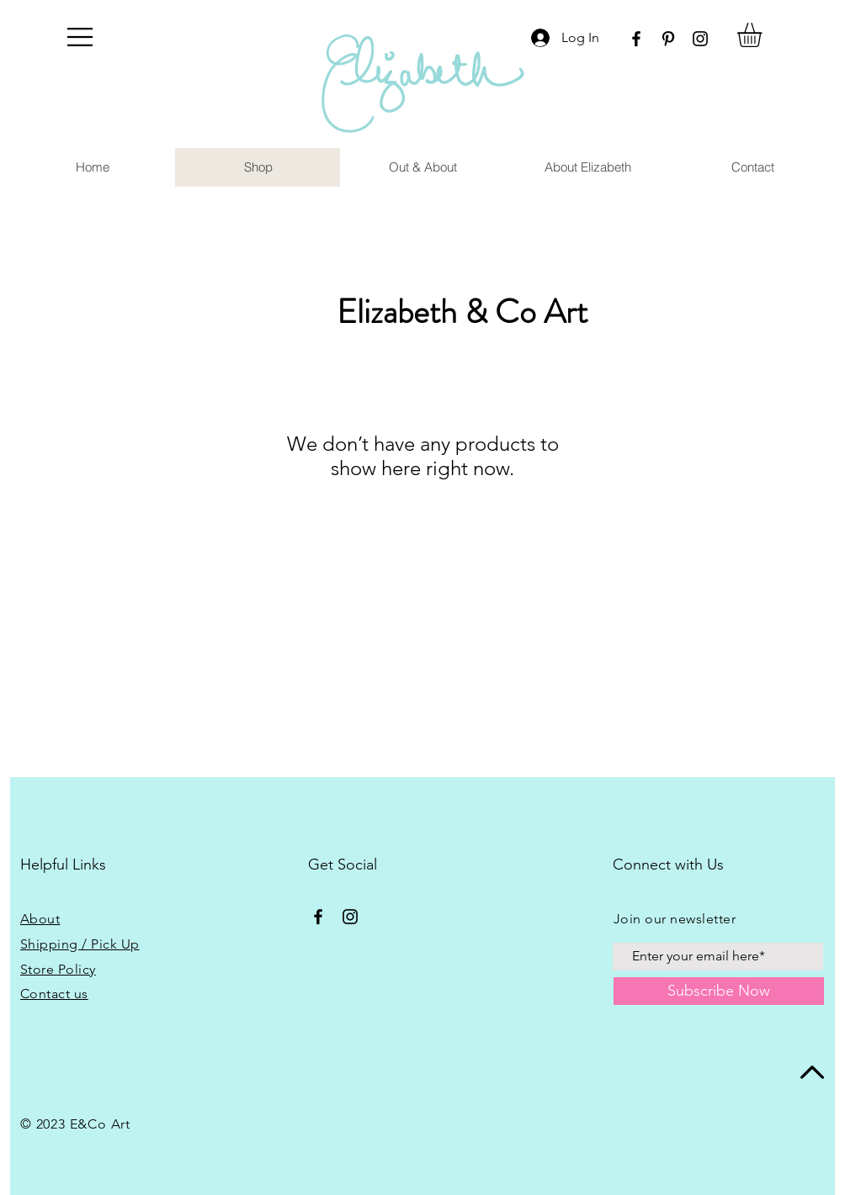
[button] (80, 37)
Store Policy (58, 969)
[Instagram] (700, 39)
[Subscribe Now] (719, 991)
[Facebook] (636, 39)
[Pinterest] (668, 39)
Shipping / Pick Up (80, 944)
